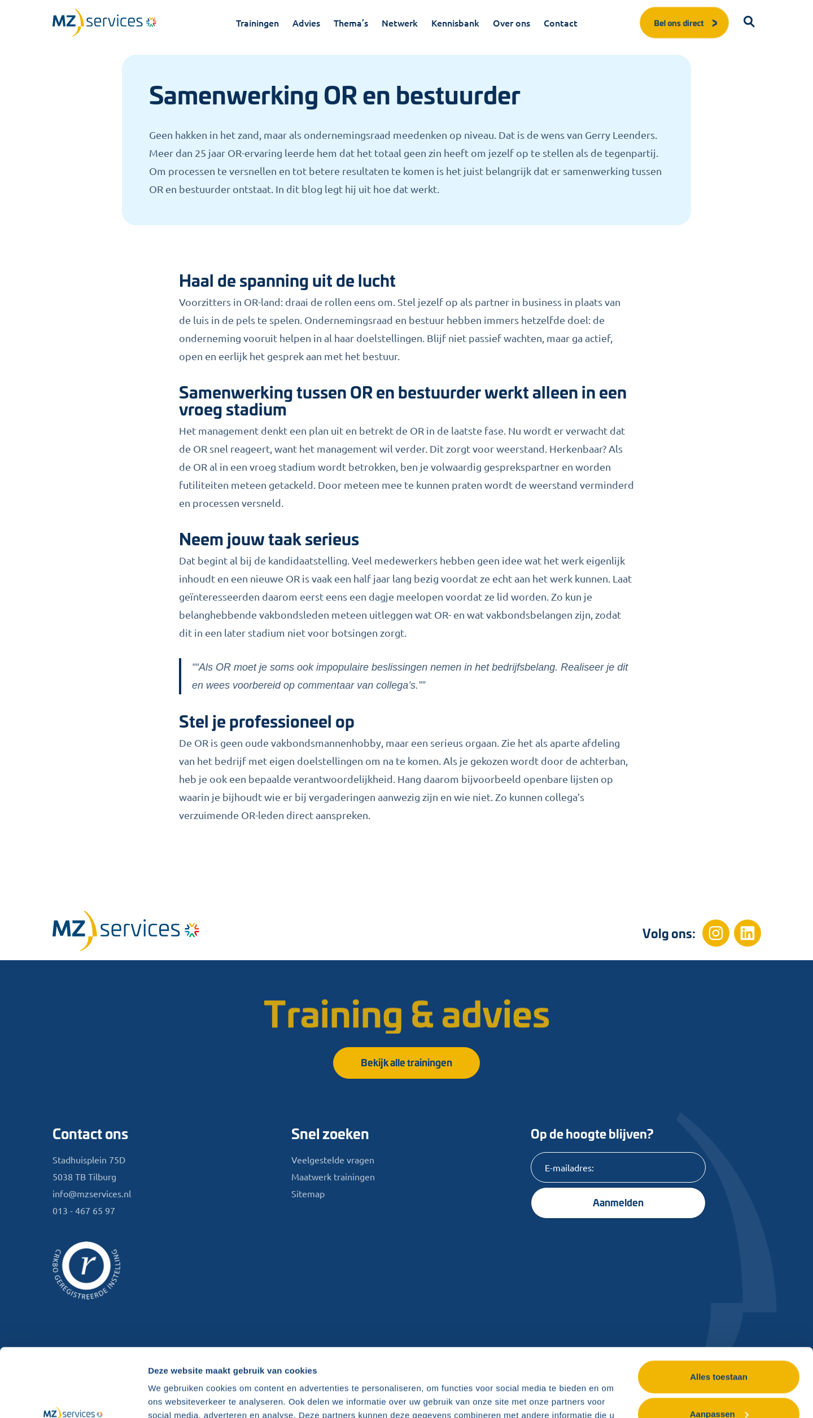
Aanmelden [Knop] (618, 1202)
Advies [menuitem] (306, 22)
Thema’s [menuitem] (351, 22)
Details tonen (175, 1396)
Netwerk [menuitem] (400, 22)
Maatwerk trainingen (333, 1176)
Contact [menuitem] (561, 22)
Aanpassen (719, 1349)
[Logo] (104, 22)
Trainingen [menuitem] (257, 22)
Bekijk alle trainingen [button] (406, 1062)
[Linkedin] (747, 933)
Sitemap (308, 1193)
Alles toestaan (719, 1313)
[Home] (126, 931)
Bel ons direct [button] (686, 22)
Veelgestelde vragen (332, 1159)
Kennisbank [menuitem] (455, 22)
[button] (749, 22)
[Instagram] (715, 933)
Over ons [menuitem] (511, 22)
